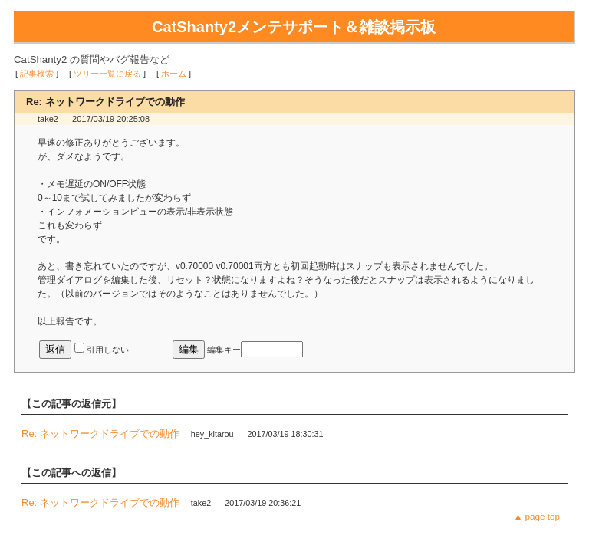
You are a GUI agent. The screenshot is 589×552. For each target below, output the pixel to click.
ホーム (173, 73)
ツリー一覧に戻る (107, 73)
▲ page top (537, 516)
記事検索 (37, 73)
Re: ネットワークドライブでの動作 (100, 433)
